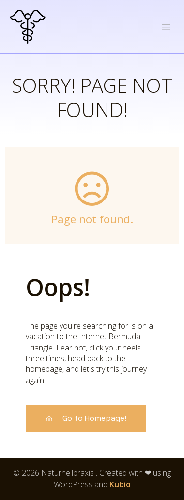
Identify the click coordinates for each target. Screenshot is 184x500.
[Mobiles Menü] (166, 26)
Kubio (120, 484)
